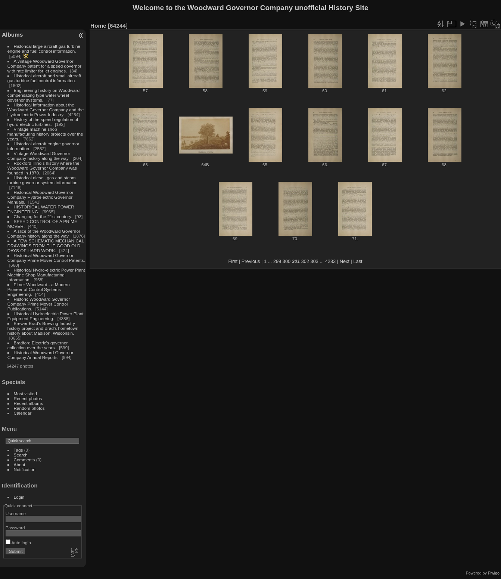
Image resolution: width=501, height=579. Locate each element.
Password (15, 527)
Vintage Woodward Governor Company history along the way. (38, 156)
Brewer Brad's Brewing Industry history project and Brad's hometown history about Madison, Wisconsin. (42, 328)
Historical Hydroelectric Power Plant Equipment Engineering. (45, 316)
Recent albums (28, 403)
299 (277, 261)
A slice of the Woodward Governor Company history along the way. (43, 233)
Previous (251, 261)
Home (98, 25)
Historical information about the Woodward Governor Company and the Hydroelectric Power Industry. (45, 109)
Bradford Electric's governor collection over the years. (37, 345)
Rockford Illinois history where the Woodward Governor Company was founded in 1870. (43, 168)
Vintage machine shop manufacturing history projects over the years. (45, 134)
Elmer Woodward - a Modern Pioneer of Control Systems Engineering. (38, 289)
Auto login (18, 542)
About (19, 464)
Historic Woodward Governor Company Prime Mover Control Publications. (38, 304)
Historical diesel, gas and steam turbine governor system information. (43, 180)
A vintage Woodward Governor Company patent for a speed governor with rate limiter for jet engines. (44, 66)
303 (314, 261)
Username (16, 513)
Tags (18, 450)
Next (344, 261)
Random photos (29, 408)
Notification (24, 469)
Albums (12, 34)
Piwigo (494, 573)
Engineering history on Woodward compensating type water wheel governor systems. (43, 95)
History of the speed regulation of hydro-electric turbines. (42, 122)
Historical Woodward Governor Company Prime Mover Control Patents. (46, 258)
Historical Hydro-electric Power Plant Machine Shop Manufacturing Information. (46, 274)
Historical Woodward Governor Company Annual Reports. (40, 355)
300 (286, 261)
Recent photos (28, 398)
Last (357, 261)
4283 (330, 261)
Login (19, 497)
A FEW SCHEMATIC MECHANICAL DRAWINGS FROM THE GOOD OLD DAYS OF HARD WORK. (45, 245)
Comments (24, 459)
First (232, 261)
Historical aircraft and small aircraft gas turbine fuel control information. (44, 78)
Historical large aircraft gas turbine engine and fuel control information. (43, 48)
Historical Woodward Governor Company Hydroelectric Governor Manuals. (40, 197)
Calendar (23, 413)
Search (21, 454)
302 (305, 261)
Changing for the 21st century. (43, 216)
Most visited (25, 393)
